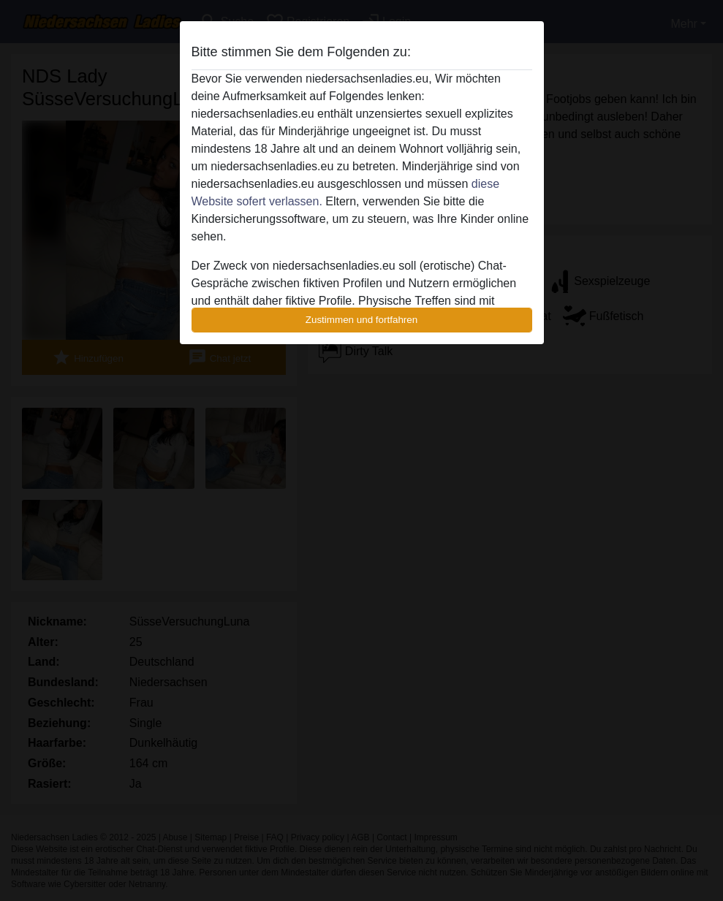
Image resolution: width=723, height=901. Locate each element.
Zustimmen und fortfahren (362, 319)
